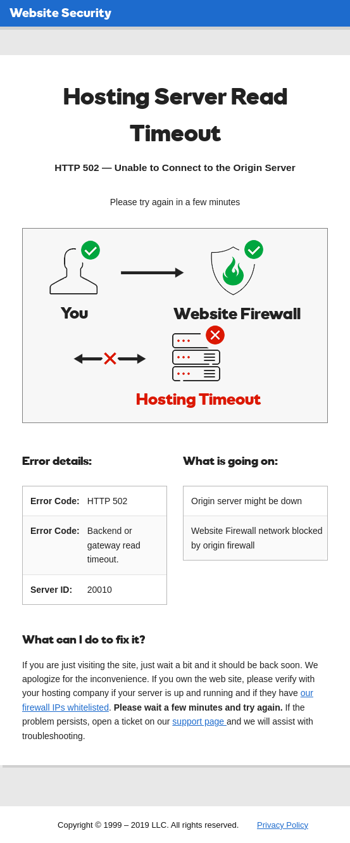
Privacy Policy (282, 823)
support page (199, 720)
